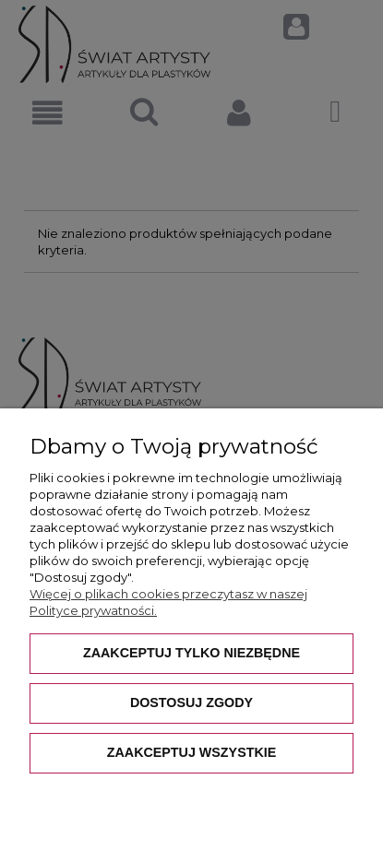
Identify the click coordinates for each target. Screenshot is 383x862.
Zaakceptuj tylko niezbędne (191, 652)
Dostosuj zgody (191, 702)
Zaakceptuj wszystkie (192, 752)
